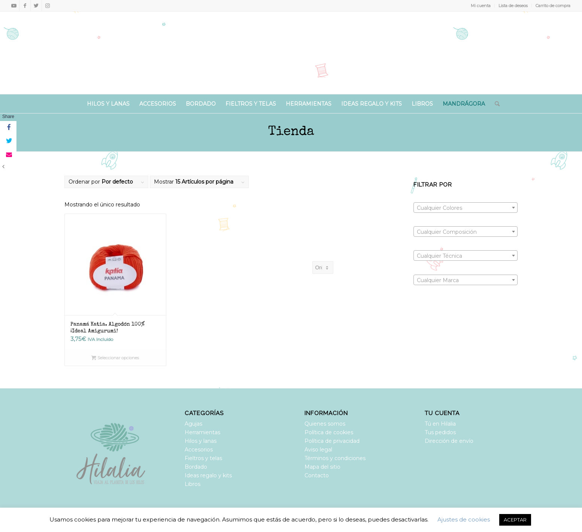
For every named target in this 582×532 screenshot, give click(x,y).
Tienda (291, 132)
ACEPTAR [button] (515, 520)
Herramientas (202, 432)
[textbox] (465, 208)
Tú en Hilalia (440, 423)
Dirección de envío (449, 441)
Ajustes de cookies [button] (463, 519)
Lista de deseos (513, 5)
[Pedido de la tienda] (322, 267)
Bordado (196, 466)
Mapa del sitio (322, 466)
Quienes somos (324, 423)
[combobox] (465, 207)
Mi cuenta (481, 5)
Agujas (193, 423)
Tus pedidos (440, 432)
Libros (192, 484)
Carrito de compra (553, 5)
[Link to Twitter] (36, 5)
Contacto (316, 475)
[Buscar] (495, 103)
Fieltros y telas (203, 458)
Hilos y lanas (200, 441)
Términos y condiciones (335, 458)
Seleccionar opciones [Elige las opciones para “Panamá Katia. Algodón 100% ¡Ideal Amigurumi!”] (115, 357)
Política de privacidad (332, 441)
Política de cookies (328, 432)
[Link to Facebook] (24, 5)
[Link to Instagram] (47, 5)
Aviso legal (318, 449)
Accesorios (199, 449)
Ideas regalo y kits (208, 475)
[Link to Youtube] (13, 5)
